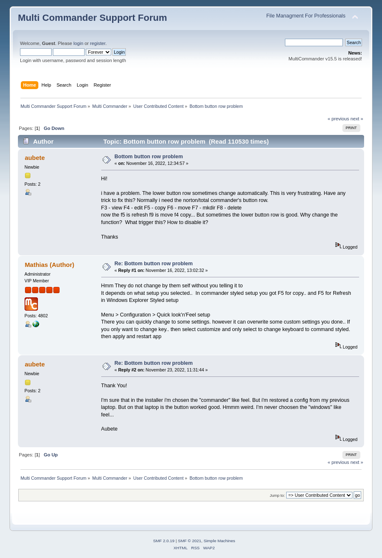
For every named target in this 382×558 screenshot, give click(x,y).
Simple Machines (219, 540)
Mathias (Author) (49, 264)
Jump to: (277, 495)
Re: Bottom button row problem (154, 264)
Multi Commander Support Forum (92, 17)
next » (356, 118)
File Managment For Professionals (305, 16)
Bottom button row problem (149, 156)
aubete (35, 157)
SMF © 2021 (189, 540)
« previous (338, 118)
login (78, 43)
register (97, 43)
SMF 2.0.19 (164, 540)
